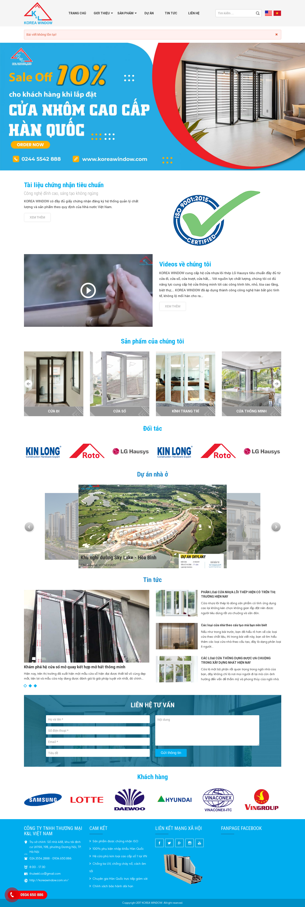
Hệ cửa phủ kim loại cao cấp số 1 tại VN (118, 856)
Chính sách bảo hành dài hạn (111, 886)
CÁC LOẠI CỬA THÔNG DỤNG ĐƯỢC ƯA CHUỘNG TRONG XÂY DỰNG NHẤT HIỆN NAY (236, 660)
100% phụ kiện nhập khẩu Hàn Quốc (116, 849)
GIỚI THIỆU (102, 13)
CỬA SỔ (119, 411)
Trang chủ (77, 13)
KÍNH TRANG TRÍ (185, 411)
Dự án (149, 13)
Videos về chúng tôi (185, 264)
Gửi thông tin (171, 753)
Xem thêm (37, 217)
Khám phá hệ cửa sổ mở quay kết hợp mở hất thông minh (74, 667)
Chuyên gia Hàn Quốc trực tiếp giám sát (118, 879)
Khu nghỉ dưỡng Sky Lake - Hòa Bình (118, 562)
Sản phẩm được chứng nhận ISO (113, 841)
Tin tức (171, 13)
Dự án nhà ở (152, 474)
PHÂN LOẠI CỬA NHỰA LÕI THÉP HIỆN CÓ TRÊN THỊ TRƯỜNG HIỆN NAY (238, 594)
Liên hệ (193, 13)
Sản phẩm (125, 13)
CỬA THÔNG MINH (251, 411)
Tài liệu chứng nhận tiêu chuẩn (64, 185)
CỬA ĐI (53, 411)
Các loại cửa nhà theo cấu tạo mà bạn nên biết (234, 625)
